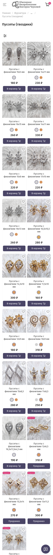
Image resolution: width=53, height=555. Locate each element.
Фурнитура (20, 13)
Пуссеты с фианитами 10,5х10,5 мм (39, 229)
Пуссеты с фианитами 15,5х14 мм (14, 501)
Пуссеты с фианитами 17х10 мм (39, 175)
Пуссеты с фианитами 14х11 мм (39, 70)
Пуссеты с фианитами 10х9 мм (38, 337)
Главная (6, 13)
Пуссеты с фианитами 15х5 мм (14, 70)
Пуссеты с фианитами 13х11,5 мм (39, 501)
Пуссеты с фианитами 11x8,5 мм (38, 391)
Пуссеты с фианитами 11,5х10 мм (39, 284)
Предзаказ (39, 466)
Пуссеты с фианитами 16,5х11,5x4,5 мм (14, 446)
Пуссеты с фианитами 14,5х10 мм (14, 284)
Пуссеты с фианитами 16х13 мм (14, 227)
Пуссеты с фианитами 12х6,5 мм (38, 446)
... (31, 13)
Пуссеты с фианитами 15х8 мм (14, 175)
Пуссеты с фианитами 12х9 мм (14, 337)
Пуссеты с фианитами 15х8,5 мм (14, 391)
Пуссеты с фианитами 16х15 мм (14, 123)
